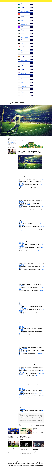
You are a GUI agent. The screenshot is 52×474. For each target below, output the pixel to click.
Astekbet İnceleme (21, 183)
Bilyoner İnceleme (21, 330)
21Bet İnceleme (21, 374)
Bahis (8, 100)
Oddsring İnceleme (22, 280)
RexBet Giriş (40, 447)
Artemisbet (20, 171)
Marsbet (20, 289)
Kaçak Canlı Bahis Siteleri (36, 429)
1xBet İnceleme (21, 376)
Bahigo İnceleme (21, 246)
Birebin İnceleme (21, 327)
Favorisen (20, 178)
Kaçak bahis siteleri (13, 99)
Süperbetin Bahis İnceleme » (40, 425)
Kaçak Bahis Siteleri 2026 (22, 400)
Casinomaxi (20, 231)
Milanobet (20, 286)
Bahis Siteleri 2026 (10, 447)
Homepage (9, 99)
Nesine (20, 273)
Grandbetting (21, 311)
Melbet (20, 180)
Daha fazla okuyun (27, 177)
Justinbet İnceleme (22, 295)
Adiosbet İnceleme (21, 372)
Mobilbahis (20, 262)
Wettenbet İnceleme (22, 211)
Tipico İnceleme (21, 222)
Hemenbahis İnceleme (22, 308)
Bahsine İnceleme (21, 379)
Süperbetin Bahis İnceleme (23, 389)
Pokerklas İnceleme (22, 251)
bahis (8, 142)
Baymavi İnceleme (21, 359)
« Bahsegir (19, 425)
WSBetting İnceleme (22, 186)
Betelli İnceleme (21, 406)
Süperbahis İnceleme (22, 238)
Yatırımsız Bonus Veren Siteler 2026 (24, 397)
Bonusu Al (31, 7)
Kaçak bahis (15, 100)
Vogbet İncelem (21, 189)
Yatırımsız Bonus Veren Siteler (23, 448)
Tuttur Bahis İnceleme (22, 202)
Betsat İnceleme (21, 343)
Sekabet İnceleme (21, 243)
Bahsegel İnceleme (22, 363)
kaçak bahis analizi (12, 142)
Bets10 (20, 259)
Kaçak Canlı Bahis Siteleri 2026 (11, 148)
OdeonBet (20, 268)
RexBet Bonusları (21, 394)
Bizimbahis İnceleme (22, 324)
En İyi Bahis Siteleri (21, 392)
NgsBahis (20, 271)
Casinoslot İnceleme (22, 336)
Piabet (20, 254)
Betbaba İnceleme (21, 357)
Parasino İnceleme (21, 199)
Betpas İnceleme (21, 346)
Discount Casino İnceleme (23, 234)
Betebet (20, 352)
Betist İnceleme (21, 349)
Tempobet (20, 228)
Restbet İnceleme (21, 249)
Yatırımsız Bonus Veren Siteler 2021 (24, 449)
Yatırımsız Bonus (22, 447)
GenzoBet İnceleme (22, 409)
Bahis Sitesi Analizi (12, 100)
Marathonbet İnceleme (22, 292)
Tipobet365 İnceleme (22, 219)
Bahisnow (20, 366)
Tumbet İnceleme (21, 205)
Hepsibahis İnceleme (22, 317)
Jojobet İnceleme (21, 302)
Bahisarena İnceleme (22, 369)
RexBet (33, 447)
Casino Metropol (21, 265)
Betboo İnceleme (21, 354)
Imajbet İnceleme (21, 305)
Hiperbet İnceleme (21, 314)
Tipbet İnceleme (21, 225)
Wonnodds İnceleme (22, 208)
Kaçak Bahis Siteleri (22, 386)
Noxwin (20, 283)
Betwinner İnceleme (22, 333)
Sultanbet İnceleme (22, 240)
